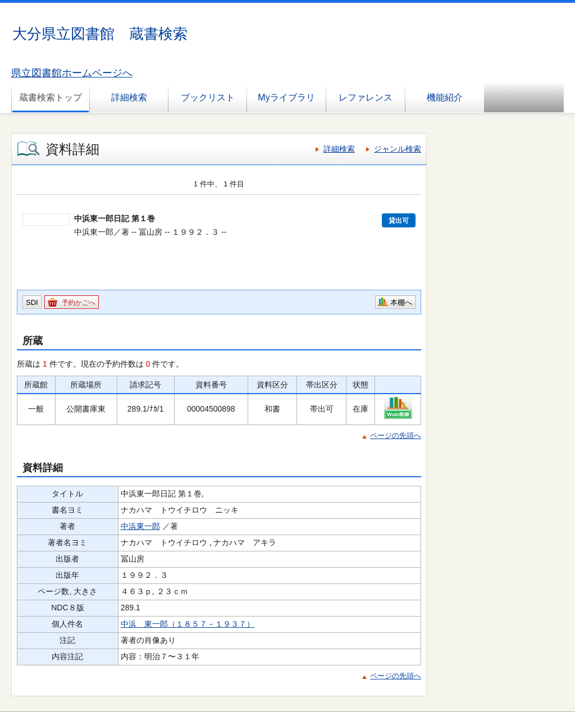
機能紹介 (445, 97)
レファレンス (366, 97)
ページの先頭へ (395, 435)
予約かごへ (78, 303)
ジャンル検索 (397, 148)
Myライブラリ (286, 97)
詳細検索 (129, 97)
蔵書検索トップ (50, 97)
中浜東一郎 (140, 526)
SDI (32, 302)
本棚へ (401, 302)
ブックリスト (208, 97)
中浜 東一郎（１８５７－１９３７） (187, 623)
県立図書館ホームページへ (72, 73)
